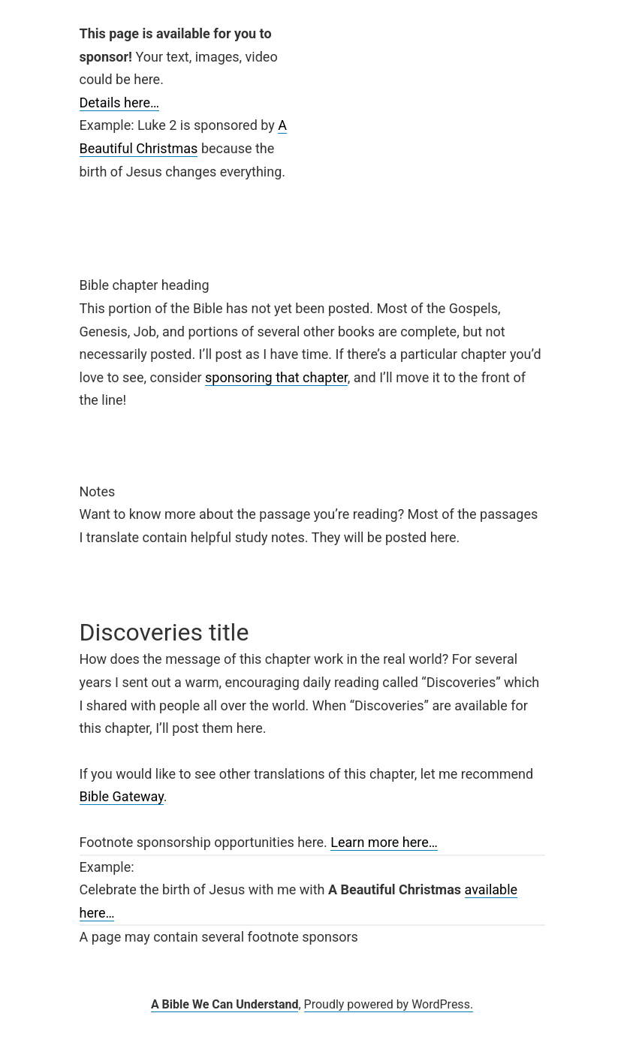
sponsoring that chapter (276, 377)
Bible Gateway (122, 796)
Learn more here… (384, 842)
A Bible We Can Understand (225, 1004)
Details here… (120, 102)
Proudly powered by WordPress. (389, 1004)
